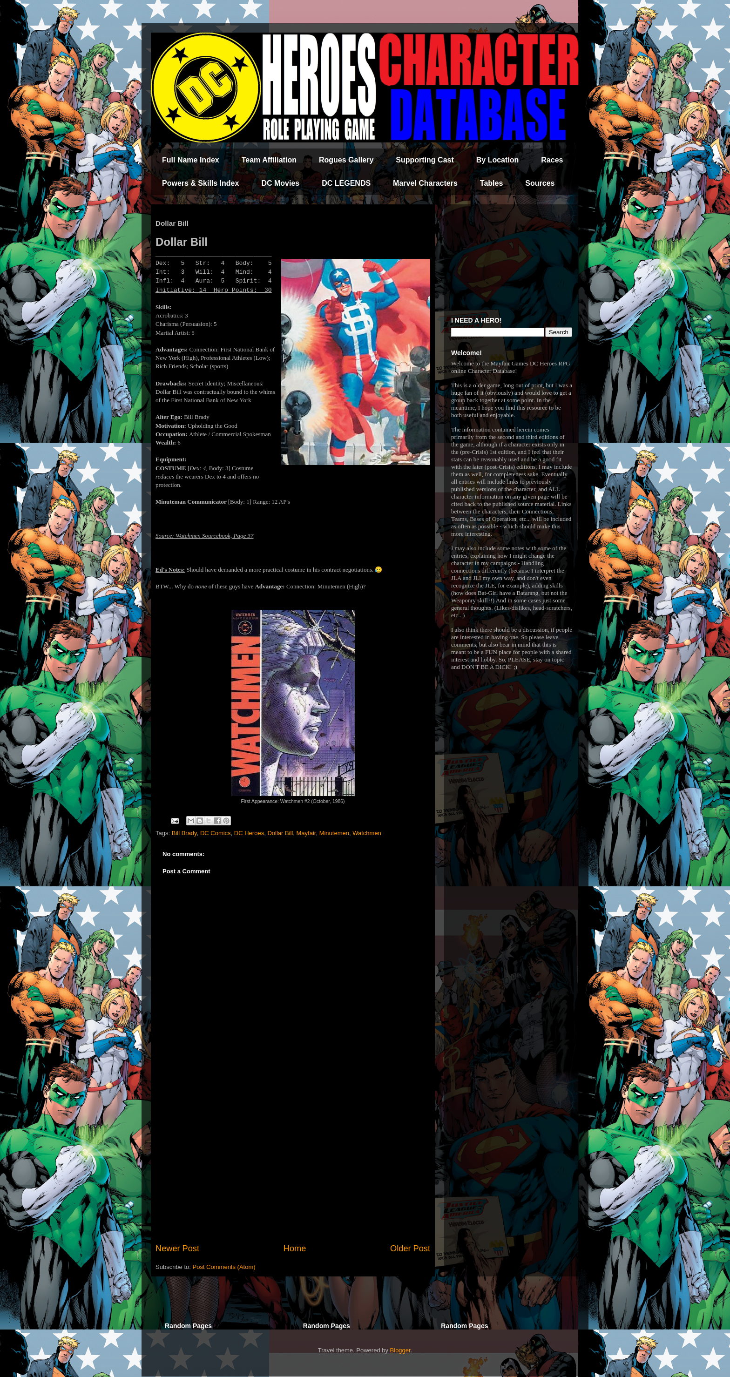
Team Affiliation (269, 160)
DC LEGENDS (346, 183)
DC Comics (215, 833)
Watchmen (366, 833)
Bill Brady (184, 833)
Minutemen (334, 833)
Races (552, 160)
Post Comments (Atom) (224, 1266)
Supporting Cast (424, 160)
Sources (539, 183)
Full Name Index (190, 160)
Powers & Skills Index (200, 183)
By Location (497, 160)
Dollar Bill (280, 833)
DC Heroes (249, 833)
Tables (491, 183)
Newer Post (177, 1248)
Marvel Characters (425, 183)
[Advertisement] (292, 1165)
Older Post (410, 1248)
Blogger (400, 1350)
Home (295, 1248)
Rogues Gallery (346, 160)
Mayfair (306, 833)
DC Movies (280, 183)
